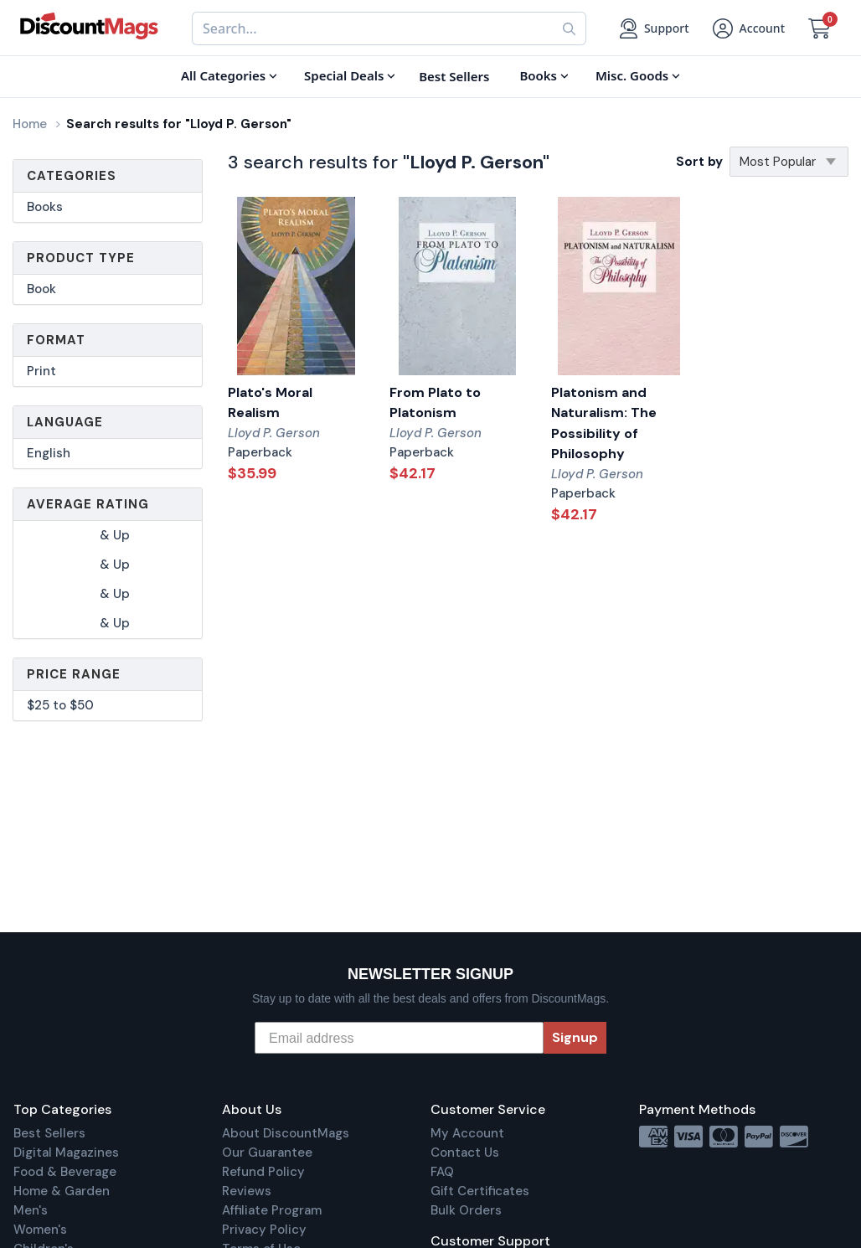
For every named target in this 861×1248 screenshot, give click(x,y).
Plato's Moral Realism (270, 403)
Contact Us (464, 1152)
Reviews (246, 1191)
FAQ (442, 1171)
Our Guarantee (267, 1152)
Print (41, 371)
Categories (71, 176)
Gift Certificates (479, 1191)
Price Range (74, 674)
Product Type (81, 258)
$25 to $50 (60, 705)
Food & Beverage (64, 1171)
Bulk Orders (466, 1210)
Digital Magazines (66, 1152)
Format (56, 340)
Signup (575, 1037)
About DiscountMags (285, 1133)
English (48, 453)
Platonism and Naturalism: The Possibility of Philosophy (604, 423)
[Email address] (399, 1038)
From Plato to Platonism (435, 403)
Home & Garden (61, 1191)
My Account (467, 1133)
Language (65, 422)
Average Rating (88, 504)
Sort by (699, 161)
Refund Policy (263, 1171)
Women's (40, 1229)
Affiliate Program (272, 1210)
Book (41, 289)
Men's (30, 1210)
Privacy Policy (264, 1229)
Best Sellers (49, 1133)
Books (45, 207)
